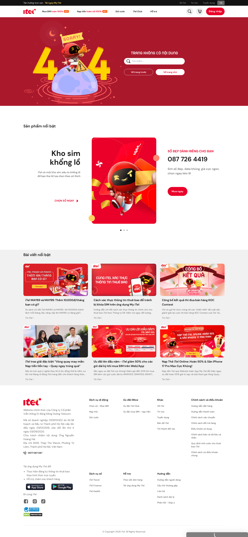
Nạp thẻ (93, 411)
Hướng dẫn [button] (163, 473)
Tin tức (194, 2)
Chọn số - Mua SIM (99, 406)
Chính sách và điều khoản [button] (207, 400)
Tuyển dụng (209, 2)
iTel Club (137, 11)
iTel (123, 531)
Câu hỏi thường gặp (167, 485)
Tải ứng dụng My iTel (133, 485)
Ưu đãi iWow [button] (130, 400)
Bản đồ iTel (163, 423)
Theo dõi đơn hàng (133, 479)
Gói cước (120, 11)
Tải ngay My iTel (53, 2)
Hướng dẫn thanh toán (202, 411)
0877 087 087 (32, 452)
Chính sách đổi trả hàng (203, 423)
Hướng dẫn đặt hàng (201, 406)
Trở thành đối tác (166, 428)
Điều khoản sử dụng (201, 428)
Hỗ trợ (153, 11)
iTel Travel (94, 479)
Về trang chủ (170, 72)
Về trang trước (138, 72)
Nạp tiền (89, 11)
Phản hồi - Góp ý (166, 502)
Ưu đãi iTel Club (131, 406)
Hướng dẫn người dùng (169, 479)
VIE (221, 2)
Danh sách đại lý (165, 496)
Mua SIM (52, 11)
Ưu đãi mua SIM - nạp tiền (136, 411)
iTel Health (94, 491)
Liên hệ (161, 491)
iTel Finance (95, 485)
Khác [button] (160, 400)
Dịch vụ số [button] (95, 473)
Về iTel (182, 2)
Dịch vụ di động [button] (98, 400)
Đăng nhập (215, 11)
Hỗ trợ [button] (127, 473)
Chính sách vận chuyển (203, 417)
